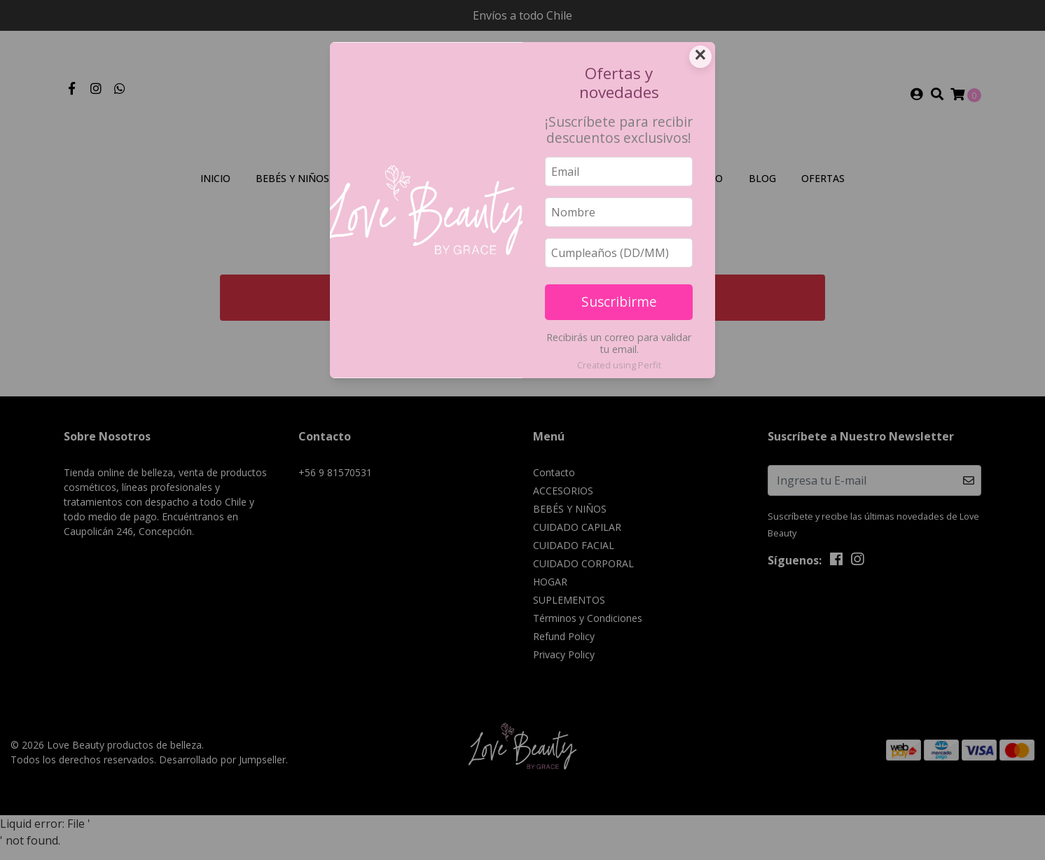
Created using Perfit (619, 365)
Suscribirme (619, 301)
